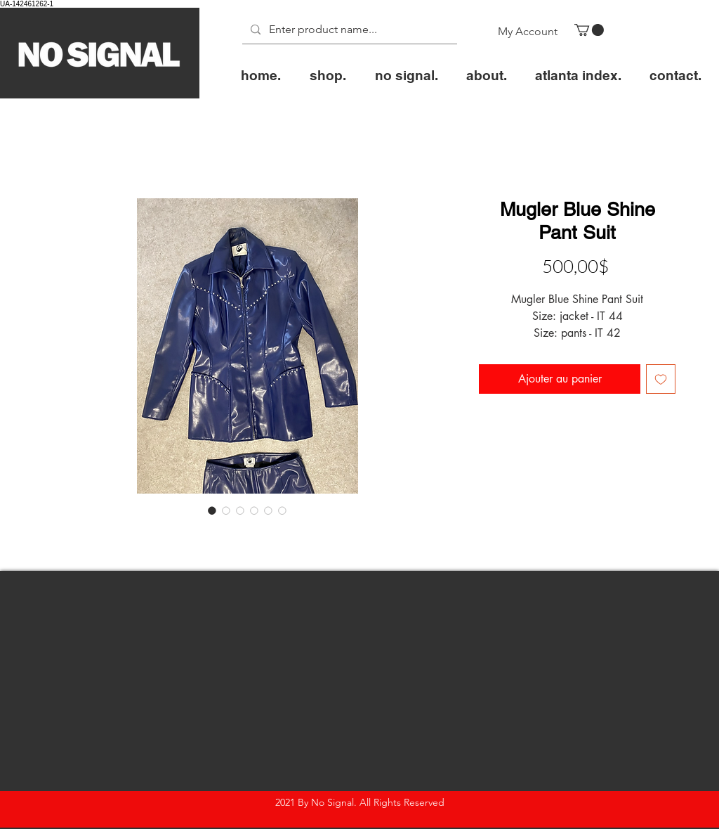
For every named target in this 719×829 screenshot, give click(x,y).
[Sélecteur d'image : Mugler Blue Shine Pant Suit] (212, 510)
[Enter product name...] (348, 30)
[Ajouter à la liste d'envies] (660, 379)
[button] (589, 30)
